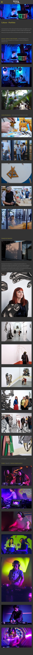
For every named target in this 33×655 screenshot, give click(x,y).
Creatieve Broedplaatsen (6, 115)
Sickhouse (8, 38)
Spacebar (3, 38)
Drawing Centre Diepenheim (6, 238)
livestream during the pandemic (16, 463)
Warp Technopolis (14, 38)
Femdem (3, 463)
